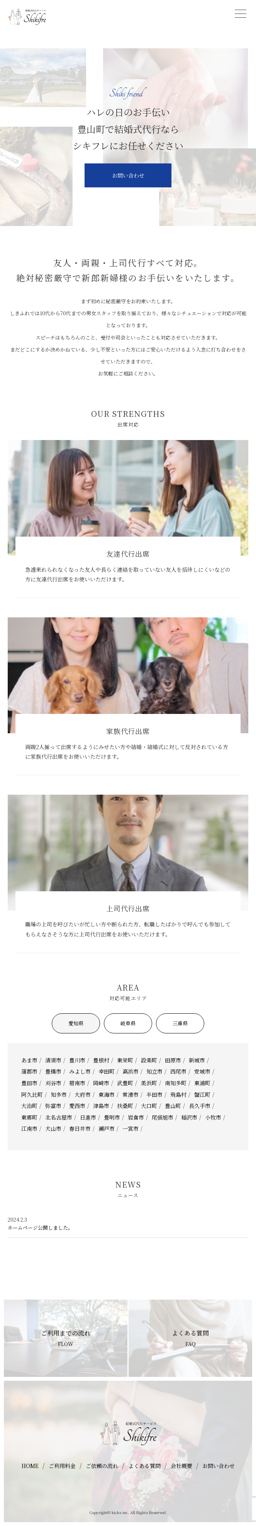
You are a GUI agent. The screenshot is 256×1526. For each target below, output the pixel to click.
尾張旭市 (162, 1117)
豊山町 (173, 1106)
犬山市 (53, 1128)
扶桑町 (125, 1106)
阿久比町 (32, 1094)
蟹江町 (202, 1094)
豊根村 (101, 1060)
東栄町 (125, 1060)
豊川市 (77, 1060)
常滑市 (130, 1094)
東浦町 (202, 1083)
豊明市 (112, 1117)
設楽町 (149, 1060)
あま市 (29, 1060)
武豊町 (125, 1083)
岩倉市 (136, 1117)
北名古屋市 (58, 1117)
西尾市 (178, 1071)
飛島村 (178, 1094)
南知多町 (175, 1083)
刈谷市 (53, 1083)
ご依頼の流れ (102, 1466)
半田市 (154, 1094)
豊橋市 (53, 1071)
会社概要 (181, 1466)
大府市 (83, 1094)
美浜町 (149, 1083)
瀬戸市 (106, 1128)
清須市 (53, 1060)
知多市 (59, 1094)
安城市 (202, 1071)
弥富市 (53, 1106)
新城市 (197, 1060)
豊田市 (29, 1083)
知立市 (154, 1071)
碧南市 (77, 1083)
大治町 (29, 1106)
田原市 (173, 1060)
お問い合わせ (128, 175)
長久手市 (199, 1106)
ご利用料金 (62, 1466)
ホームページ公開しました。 (40, 1227)
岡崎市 (101, 1083)
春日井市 (80, 1128)
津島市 (101, 1106)
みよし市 (80, 1071)
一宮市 (130, 1128)
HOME (30, 1466)
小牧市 (213, 1117)
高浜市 (130, 1071)
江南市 (29, 1128)
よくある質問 (144, 1466)
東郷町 (29, 1117)
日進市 (88, 1117)
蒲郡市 (29, 1071)
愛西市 (77, 1106)
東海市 (106, 1094)
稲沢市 (189, 1117)
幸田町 (106, 1071)
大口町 (149, 1106)
